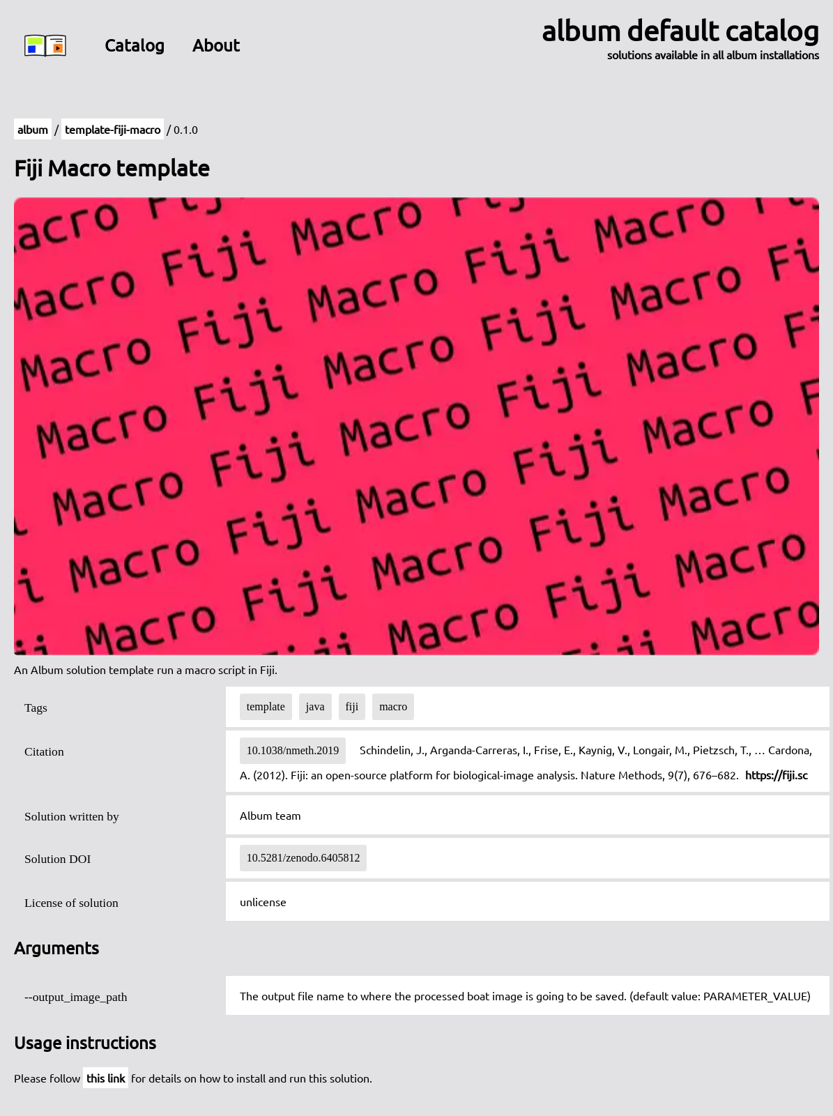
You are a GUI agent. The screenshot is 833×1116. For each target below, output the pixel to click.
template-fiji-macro (112, 129)
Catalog (135, 45)
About (216, 45)
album (32, 129)
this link (105, 1078)
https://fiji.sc (776, 774)
